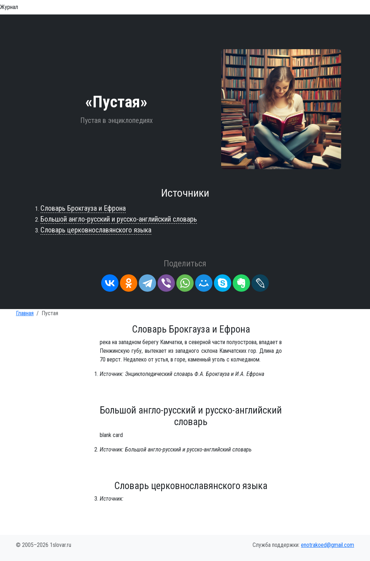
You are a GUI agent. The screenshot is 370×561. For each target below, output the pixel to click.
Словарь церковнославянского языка (95, 230)
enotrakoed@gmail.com (327, 544)
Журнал (9, 7)
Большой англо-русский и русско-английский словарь (118, 219)
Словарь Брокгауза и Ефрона (83, 208)
